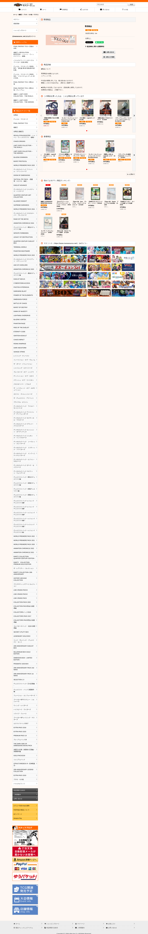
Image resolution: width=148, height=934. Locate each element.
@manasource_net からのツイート (24, 36)
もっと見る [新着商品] (131, 174)
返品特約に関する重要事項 (94, 46)
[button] (125, 10)
